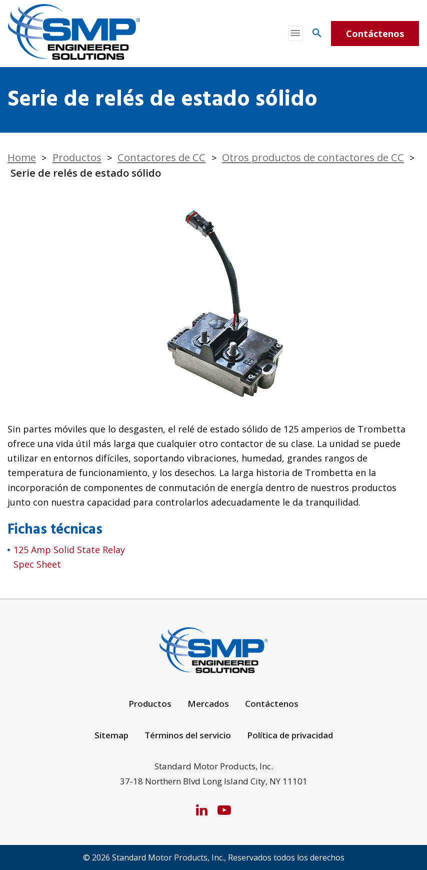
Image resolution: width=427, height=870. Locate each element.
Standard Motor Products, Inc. (168, 857)
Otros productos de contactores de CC (313, 157)
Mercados (208, 703)
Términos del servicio (187, 735)
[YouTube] (224, 809)
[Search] (317, 33)
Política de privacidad (290, 735)
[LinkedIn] (202, 809)
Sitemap (111, 735)
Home (22, 157)
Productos (77, 157)
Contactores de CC (162, 157)
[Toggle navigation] (295, 33)
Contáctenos (375, 34)
